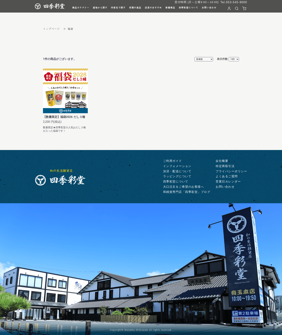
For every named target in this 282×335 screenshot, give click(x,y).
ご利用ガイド (172, 161)
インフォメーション (177, 166)
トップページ (51, 29)
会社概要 (222, 161)
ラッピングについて (177, 176)
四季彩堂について (175, 181)
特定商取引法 (225, 166)
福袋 (70, 29)
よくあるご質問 (227, 176)
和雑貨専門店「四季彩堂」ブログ (186, 192)
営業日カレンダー (228, 181)
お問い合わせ (225, 186)
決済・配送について (177, 171)
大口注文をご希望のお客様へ (183, 186)
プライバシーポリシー (231, 171)
